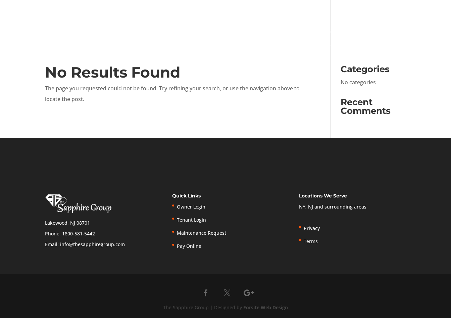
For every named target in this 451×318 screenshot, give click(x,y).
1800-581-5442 (78, 233)
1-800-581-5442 (204, 7)
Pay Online (347, 9)
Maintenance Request (201, 233)
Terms (428, 9)
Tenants (392, 31)
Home (256, 31)
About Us (283, 31)
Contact (429, 31)
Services (320, 31)
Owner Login (262, 9)
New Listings (381, 9)
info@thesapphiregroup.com (92, 244)
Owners (356, 31)
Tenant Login (305, 9)
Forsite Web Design (265, 307)
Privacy (409, 9)
